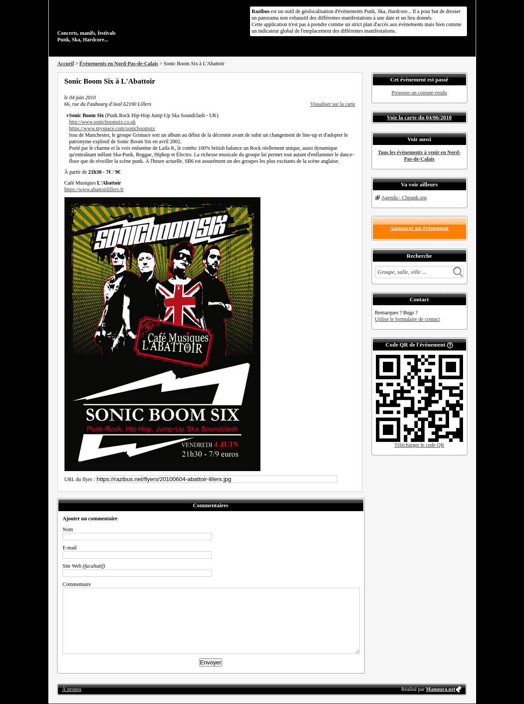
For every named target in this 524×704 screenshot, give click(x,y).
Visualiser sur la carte (332, 104)
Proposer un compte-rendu (419, 93)
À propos (71, 689)
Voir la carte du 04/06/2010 (419, 117)
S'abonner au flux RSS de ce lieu (352, 80)
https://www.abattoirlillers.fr (94, 189)
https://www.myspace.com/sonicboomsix (112, 128)
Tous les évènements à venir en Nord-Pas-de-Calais (419, 155)
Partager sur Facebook (317, 80)
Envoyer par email (340, 80)
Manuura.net (441, 689)
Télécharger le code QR (419, 445)
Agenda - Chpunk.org (404, 198)
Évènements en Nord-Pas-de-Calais (118, 64)
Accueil (65, 64)
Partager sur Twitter (328, 80)
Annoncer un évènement (419, 228)
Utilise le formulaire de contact (407, 319)
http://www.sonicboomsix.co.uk (102, 122)
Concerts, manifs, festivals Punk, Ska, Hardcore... (113, 23)
